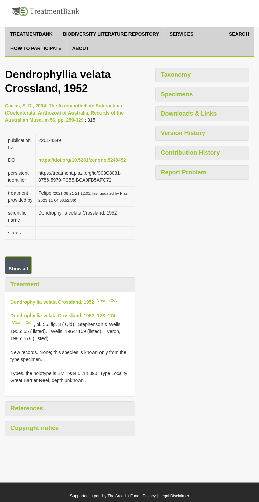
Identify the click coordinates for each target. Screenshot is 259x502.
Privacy (149, 496)
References (26, 408)
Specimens (177, 94)
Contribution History (190, 152)
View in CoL (107, 300)
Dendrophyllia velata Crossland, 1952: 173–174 (62, 315)
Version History (183, 133)
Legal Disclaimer (174, 496)
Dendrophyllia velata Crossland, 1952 (52, 301)
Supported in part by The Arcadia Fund (104, 496)
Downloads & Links (189, 113)
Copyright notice (34, 428)
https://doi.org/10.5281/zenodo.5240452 (82, 160)
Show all (18, 268)
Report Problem (183, 172)
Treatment (24, 284)
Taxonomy (176, 74)
